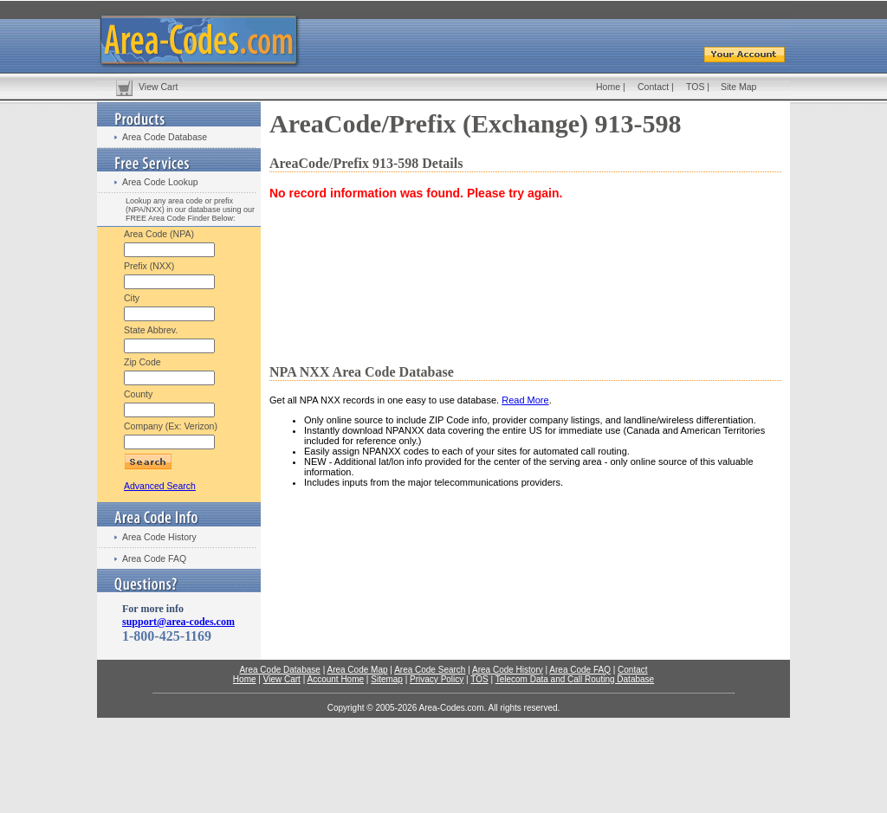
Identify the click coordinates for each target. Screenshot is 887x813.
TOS (695, 86)
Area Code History (159, 537)
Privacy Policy (436, 679)
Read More (525, 400)
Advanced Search (160, 486)
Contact (653, 86)
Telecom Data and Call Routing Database (574, 679)
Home (608, 86)
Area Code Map (357, 669)
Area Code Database (164, 137)
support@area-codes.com (178, 622)
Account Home (335, 679)
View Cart (158, 86)
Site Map (738, 86)
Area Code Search (429, 669)
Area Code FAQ (154, 558)
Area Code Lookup (160, 182)
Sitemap (387, 679)
